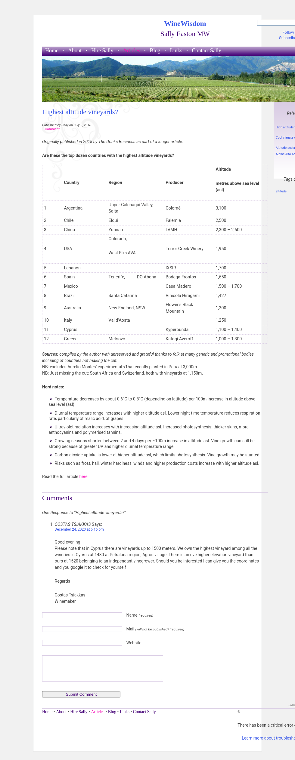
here (83, 476)
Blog (155, 51)
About (75, 51)
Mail (155, 629)
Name (139, 615)
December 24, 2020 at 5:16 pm (79, 529)
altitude (281, 191)
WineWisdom (185, 23)
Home (51, 51)
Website (133, 642)
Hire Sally (102, 51)
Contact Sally (207, 51)
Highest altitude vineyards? (80, 112)
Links (176, 51)
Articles (131, 51)
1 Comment (51, 129)
